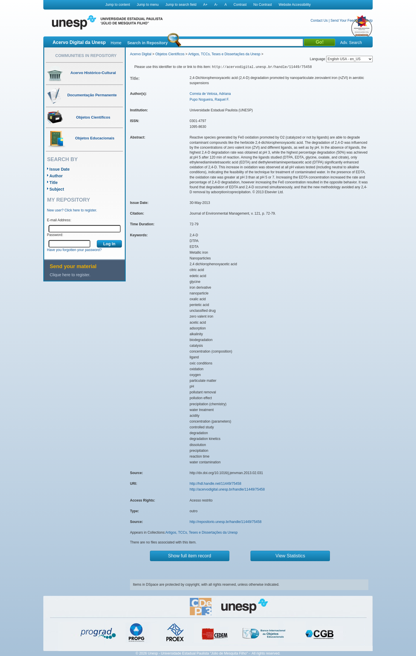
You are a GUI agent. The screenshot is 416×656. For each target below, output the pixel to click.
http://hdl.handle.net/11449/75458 (215, 484)
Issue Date (59, 169)
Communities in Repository (85, 55)
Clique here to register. (70, 274)
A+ (205, 5)
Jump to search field (181, 5)
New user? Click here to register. (72, 210)
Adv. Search (351, 42)
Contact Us (319, 21)
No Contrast (262, 5)
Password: (55, 235)
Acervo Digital (140, 54)
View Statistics (290, 555)
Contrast (239, 5)
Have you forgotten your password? (74, 250)
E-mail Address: (59, 220)
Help (369, 21)
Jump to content (117, 5)
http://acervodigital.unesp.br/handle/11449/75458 (227, 489)
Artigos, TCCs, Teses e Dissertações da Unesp (224, 54)
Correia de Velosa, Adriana (210, 94)
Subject (56, 189)
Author (56, 176)
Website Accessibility (294, 5)
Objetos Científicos (170, 54)
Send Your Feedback (346, 21)
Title (53, 182)
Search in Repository (147, 42)
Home (116, 42)
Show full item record (189, 555)
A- (216, 5)
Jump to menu (148, 5)
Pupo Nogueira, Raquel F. (209, 99)
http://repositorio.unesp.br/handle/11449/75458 (225, 522)
